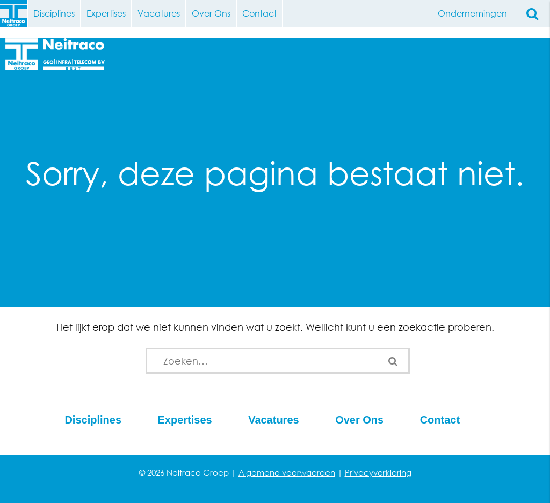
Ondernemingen (472, 13)
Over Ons (211, 13)
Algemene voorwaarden (286, 472)
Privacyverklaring (378, 472)
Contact (259, 13)
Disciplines (54, 13)
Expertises (106, 13)
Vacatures (159, 13)
